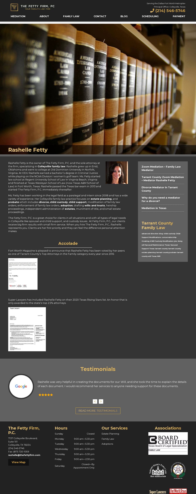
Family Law (71, 16)
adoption (67, 205)
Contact (100, 16)
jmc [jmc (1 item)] (175, 241)
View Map (18, 462)
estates (69, 208)
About (44, 16)
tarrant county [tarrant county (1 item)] (161, 249)
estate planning (101, 198)
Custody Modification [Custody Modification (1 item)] (164, 241)
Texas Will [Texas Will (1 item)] (155, 256)
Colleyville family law (51, 166)
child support (77, 202)
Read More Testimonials (98, 410)
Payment (179, 16)
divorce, (44, 202)
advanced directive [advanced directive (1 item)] (150, 234)
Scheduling (150, 16)
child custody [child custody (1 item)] (169, 234)
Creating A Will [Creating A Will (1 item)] (148, 241)
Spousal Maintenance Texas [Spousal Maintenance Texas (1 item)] (157, 245)
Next (101, 401)
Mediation (18, 16)
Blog (124, 16)
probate (13, 202)
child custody (59, 202)
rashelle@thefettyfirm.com (24, 455)
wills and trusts (95, 205)
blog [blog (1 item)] (161, 234)
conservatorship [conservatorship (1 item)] (169, 237)
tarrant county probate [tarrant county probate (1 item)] (166, 252)
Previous (95, 401)
